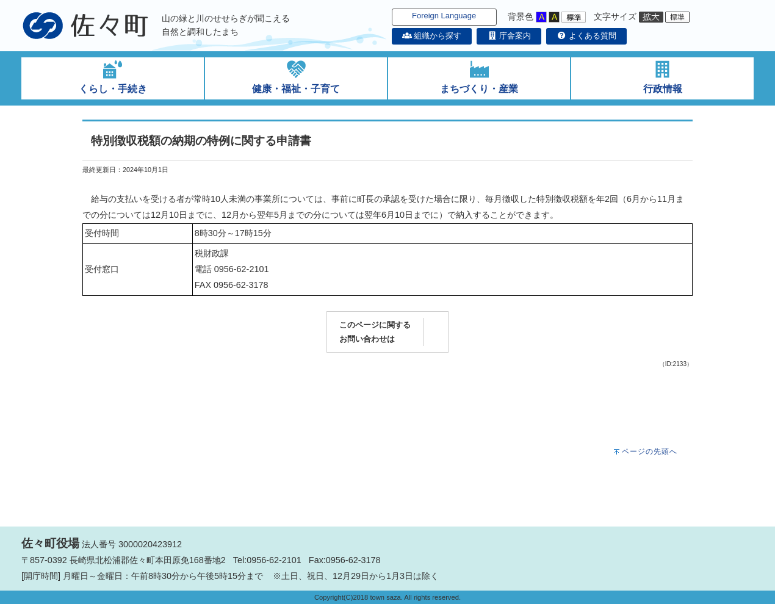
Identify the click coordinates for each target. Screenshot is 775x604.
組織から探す (432, 35)
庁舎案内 (509, 35)
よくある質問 (586, 35)
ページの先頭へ (649, 451)
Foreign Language (444, 15)
